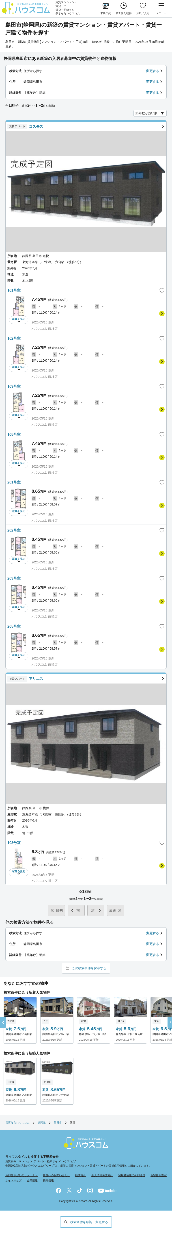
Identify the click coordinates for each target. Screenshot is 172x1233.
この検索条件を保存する (89, 968)
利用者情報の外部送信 (131, 1175)
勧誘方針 (80, 1175)
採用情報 (48, 1180)
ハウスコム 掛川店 (45, 881)
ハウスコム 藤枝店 (45, 328)
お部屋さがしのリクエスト (21, 1175)
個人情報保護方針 (102, 1175)
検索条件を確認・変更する (89, 1222)
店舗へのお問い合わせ (56, 1175)
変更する (152, 71)
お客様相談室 (158, 1175)
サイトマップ (13, 1180)
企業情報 (32, 1180)
